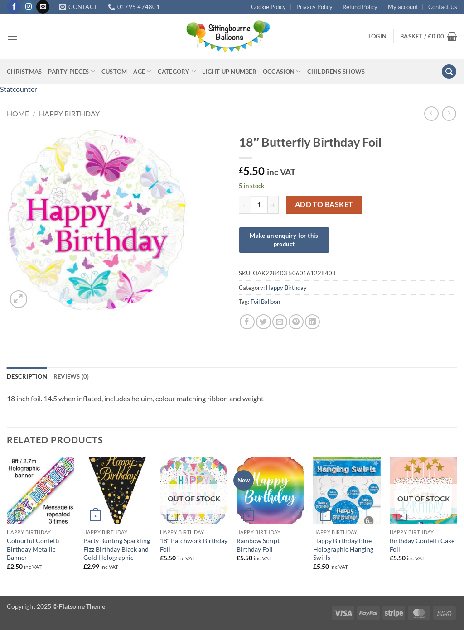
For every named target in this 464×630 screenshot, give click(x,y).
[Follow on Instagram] (28, 7)
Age (142, 71)
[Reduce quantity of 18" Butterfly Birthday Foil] (244, 205)
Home (18, 113)
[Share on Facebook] (247, 321)
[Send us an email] (42, 7)
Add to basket (324, 204)
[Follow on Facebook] (13, 7)
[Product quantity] (259, 205)
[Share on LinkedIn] (312, 321)
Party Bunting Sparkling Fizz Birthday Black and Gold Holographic (116, 549)
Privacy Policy (314, 6)
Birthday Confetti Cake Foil (422, 545)
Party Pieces (71, 71)
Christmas (24, 71)
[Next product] (431, 113)
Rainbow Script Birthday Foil (258, 545)
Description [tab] (27, 376)
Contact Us (442, 6)
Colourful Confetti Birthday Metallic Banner (33, 549)
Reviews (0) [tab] (71, 376)
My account (403, 6)
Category (177, 71)
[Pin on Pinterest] (296, 321)
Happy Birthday (69, 113)
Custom (114, 71)
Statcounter (18, 89)
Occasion (282, 71)
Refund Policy (360, 6)
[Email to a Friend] (279, 321)
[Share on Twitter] (263, 321)
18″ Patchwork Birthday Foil (193, 545)
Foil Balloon (265, 301)
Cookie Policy (268, 6)
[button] (12, 36)
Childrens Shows (336, 71)
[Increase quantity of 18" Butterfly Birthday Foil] (273, 205)
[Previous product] (449, 113)
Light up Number (229, 71)
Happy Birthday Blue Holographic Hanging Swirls (343, 549)
